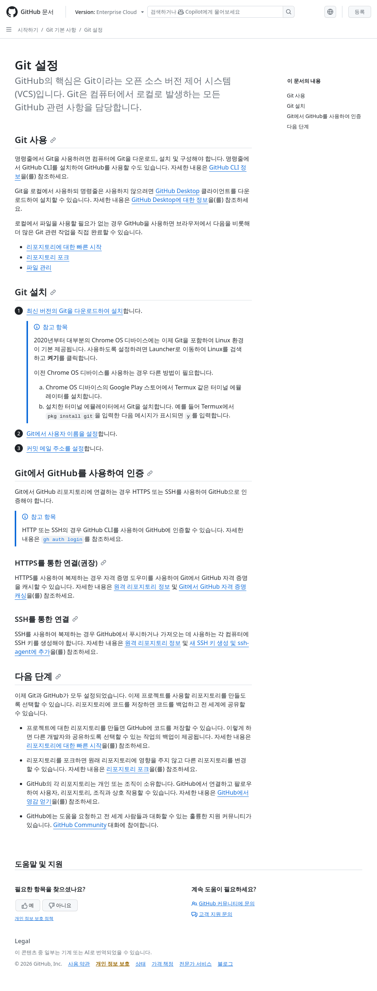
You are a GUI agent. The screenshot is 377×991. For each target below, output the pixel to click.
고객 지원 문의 (211, 913)
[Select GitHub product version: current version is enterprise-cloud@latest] (109, 12)
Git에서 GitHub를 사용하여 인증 (84, 473)
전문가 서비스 (195, 963)
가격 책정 (163, 963)
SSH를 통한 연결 (46, 619)
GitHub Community (79, 825)
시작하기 (28, 29)
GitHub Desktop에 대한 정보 (169, 200)
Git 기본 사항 (61, 29)
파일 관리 (39, 267)
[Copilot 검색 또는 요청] (221, 12)
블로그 (225, 963)
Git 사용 (35, 139)
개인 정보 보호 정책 (34, 918)
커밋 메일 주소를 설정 (55, 448)
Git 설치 (35, 292)
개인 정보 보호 (112, 963)
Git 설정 (93, 29)
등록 (360, 11)
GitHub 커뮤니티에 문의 (223, 903)
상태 (140, 963)
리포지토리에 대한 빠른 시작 (64, 247)
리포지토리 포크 (48, 257)
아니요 (60, 905)
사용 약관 (79, 963)
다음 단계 (38, 676)
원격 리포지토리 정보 (142, 586)
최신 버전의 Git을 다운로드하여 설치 (75, 311)
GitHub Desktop (178, 191)
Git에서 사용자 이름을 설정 (62, 433)
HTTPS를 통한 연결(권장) (60, 563)
